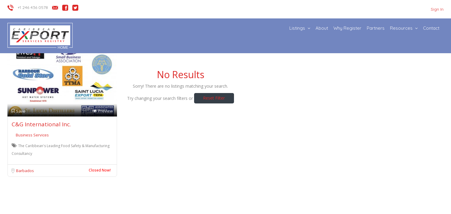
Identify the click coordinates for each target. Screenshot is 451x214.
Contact (431, 28)
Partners (376, 28)
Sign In (437, 9)
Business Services (32, 135)
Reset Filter (214, 98)
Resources (401, 28)
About (322, 28)
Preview (103, 111)
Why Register (347, 28)
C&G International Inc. (41, 124)
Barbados (25, 170)
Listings (297, 28)
